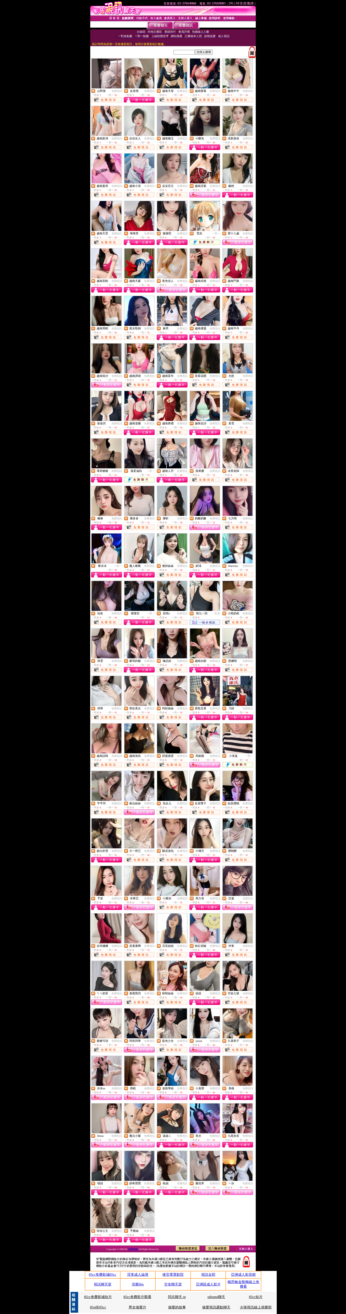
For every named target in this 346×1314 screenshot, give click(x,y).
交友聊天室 (173, 1284)
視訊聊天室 (102, 1284)
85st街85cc (98, 1307)
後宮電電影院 (173, 1274)
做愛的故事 (177, 1307)
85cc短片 (256, 1297)
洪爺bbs (138, 1284)
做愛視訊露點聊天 (216, 1307)
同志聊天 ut (177, 1297)
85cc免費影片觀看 (137, 1297)
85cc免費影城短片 (98, 1297)
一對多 (216, 613)
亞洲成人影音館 (243, 1274)
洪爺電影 (133, 1249)
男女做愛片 (137, 1307)
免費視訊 (116, 91)
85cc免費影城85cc (102, 1274)
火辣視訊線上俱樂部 (256, 1307)
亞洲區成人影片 (208, 1284)
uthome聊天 (216, 1297)
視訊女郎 (208, 1274)
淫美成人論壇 (137, 1274)
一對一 (216, 233)
